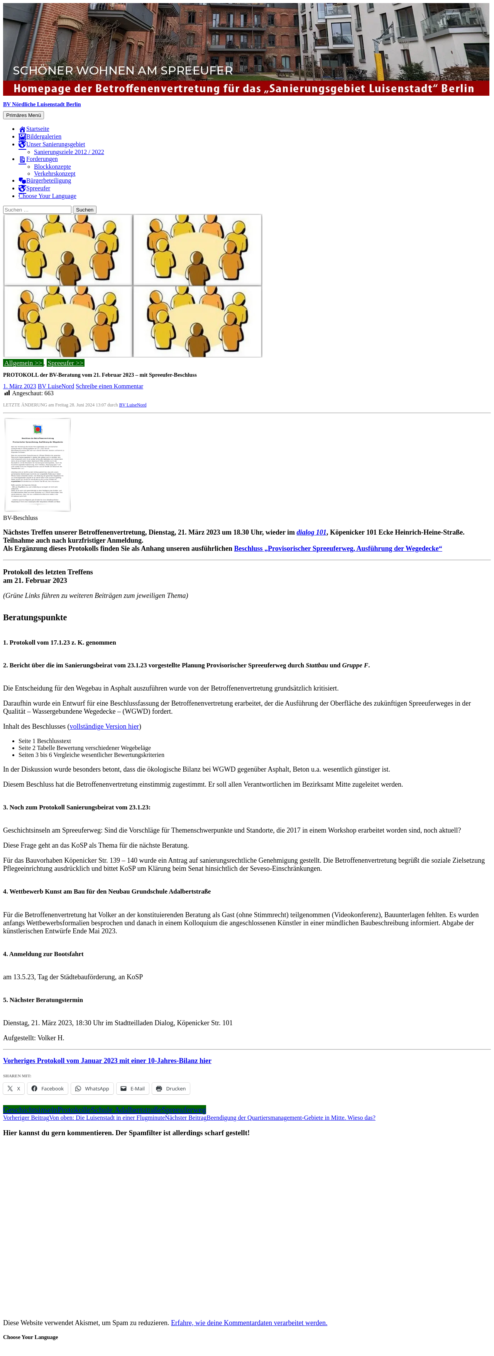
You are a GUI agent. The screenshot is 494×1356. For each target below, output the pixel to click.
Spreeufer (61, 363)
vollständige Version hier (104, 726)
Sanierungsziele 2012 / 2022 (69, 152)
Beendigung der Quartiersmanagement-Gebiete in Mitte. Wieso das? (270, 1117)
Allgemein (18, 363)
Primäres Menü (23, 115)
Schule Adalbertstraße (126, 1109)
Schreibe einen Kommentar (109, 386)
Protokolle (74, 1109)
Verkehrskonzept (55, 173)
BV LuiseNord (56, 386)
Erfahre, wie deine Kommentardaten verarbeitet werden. (249, 1323)
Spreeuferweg (184, 1109)
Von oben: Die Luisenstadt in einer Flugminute (84, 1117)
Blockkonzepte (52, 166)
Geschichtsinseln (30, 1109)
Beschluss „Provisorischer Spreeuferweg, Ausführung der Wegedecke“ (338, 548)
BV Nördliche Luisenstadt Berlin (42, 104)
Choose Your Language (47, 196)
